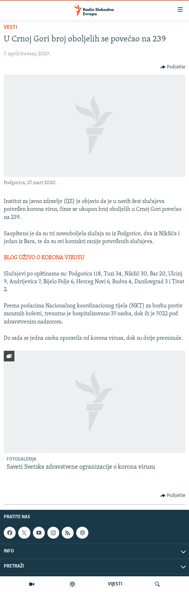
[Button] (173, 67)
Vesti (10, 27)
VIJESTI (115, 584)
